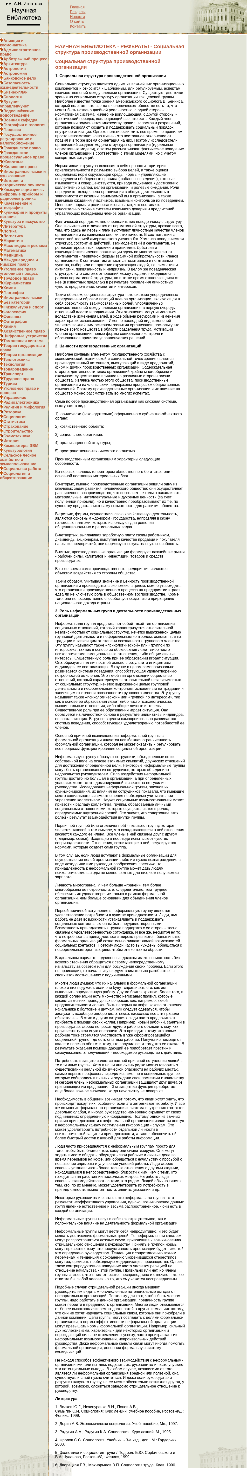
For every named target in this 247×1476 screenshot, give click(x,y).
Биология (12, 97)
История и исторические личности (23, 183)
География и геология (24, 125)
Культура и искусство (24, 222)
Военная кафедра (20, 120)
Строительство (18, 431)
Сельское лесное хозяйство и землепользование (18, 459)
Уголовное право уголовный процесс (19, 271)
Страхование (15, 426)
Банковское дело (19, 78)
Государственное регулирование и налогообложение (18, 138)
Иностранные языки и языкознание (23, 174)
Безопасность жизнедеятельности (19, 85)
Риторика (12, 412)
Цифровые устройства (25, 336)
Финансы (12, 317)
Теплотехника (16, 360)
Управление (14, 398)
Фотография (15, 322)
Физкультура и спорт (23, 307)
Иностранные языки (22, 297)
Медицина (13, 255)
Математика (14, 250)
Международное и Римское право (19, 262)
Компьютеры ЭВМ (20, 446)
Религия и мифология (24, 407)
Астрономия (15, 73)
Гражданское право (22, 148)
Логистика (13, 236)
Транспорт (13, 374)
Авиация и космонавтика (13, 43)
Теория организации (22, 355)
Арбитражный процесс (25, 59)
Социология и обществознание (16, 475)
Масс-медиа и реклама (25, 246)
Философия (14, 312)
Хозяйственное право (24, 331)
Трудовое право (18, 278)
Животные (13, 162)
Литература (14, 226)
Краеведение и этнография (16, 205)
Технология (14, 364)
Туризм (10, 384)
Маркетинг (13, 241)
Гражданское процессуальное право (22, 155)
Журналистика (17, 283)
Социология (15, 417)
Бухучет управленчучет (14, 104)
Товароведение (18, 369)
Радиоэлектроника (21, 402)
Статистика (14, 422)
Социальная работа (22, 469)
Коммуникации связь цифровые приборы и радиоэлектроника (22, 194)
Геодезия (12, 130)
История (11, 441)
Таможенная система (23, 341)
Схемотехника (16, 436)
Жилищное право (20, 167)
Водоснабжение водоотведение (17, 113)
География (13, 293)
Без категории (16, 302)
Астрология (14, 69)
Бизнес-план (15, 92)
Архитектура (15, 64)
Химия (9, 288)
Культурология (17, 450)
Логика (9, 231)
